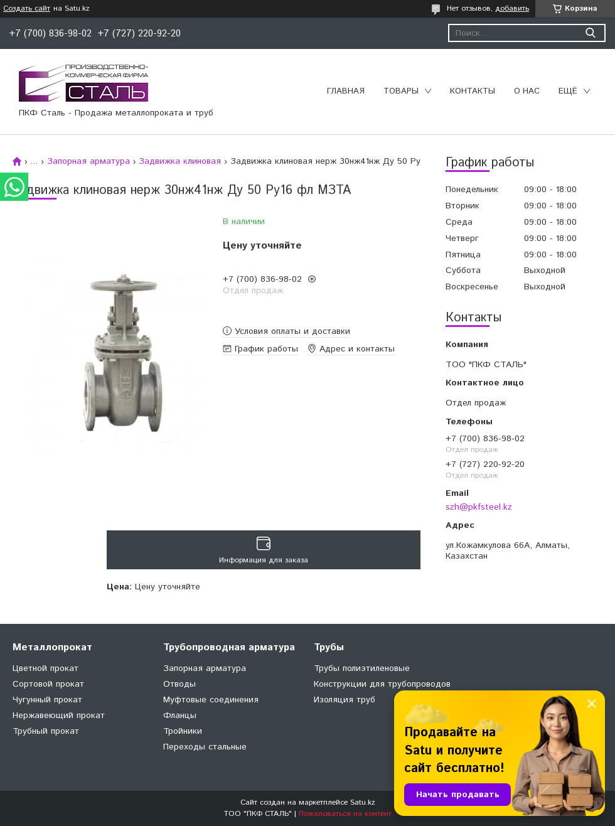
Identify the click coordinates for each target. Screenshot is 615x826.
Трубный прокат (46, 731)
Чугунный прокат (47, 700)
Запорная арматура (88, 161)
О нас (527, 91)
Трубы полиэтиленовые (362, 668)
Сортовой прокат (48, 684)
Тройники (182, 731)
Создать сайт (26, 8)
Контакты (472, 91)
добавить (512, 8)
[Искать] (590, 33)
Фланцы (179, 715)
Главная (346, 91)
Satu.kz (362, 802)
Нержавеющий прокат (59, 715)
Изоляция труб (344, 700)
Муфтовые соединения (211, 700)
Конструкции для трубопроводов (382, 684)
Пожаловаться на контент (345, 813)
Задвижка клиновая (180, 161)
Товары (401, 91)
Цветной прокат (45, 668)
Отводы (179, 684)
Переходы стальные (205, 747)
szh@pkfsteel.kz (479, 507)
